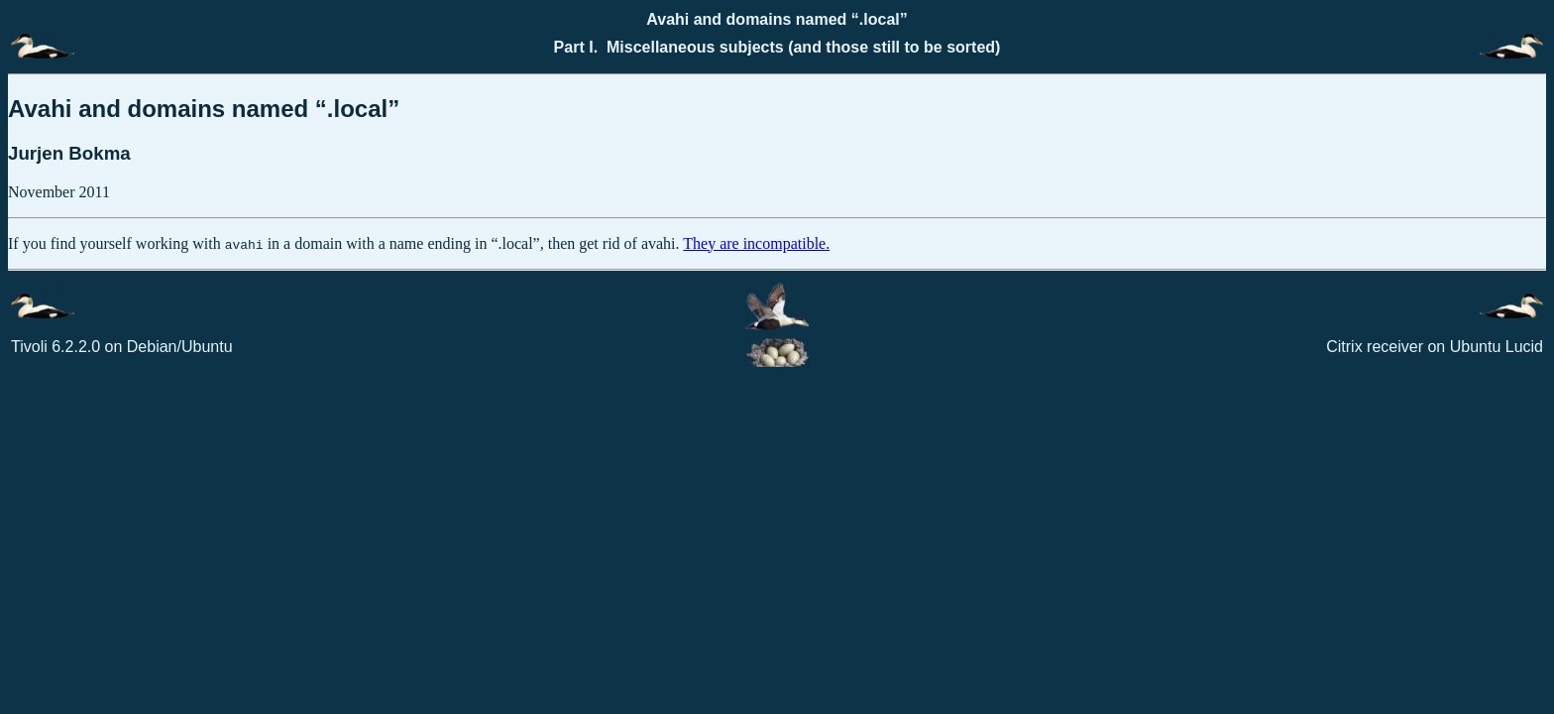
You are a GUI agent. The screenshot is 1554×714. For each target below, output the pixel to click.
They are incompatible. (756, 243)
